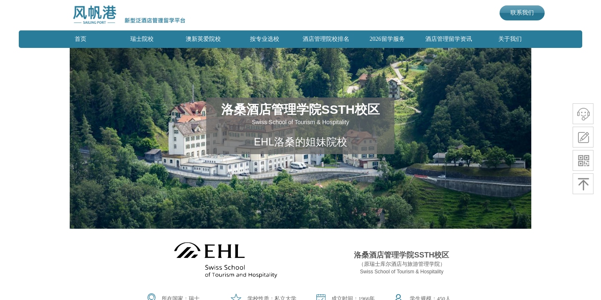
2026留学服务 (387, 39)
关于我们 (510, 39)
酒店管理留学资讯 (448, 39)
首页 (80, 39)
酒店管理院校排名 (326, 39)
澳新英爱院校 (203, 39)
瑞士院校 (142, 39)
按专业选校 (264, 39)
